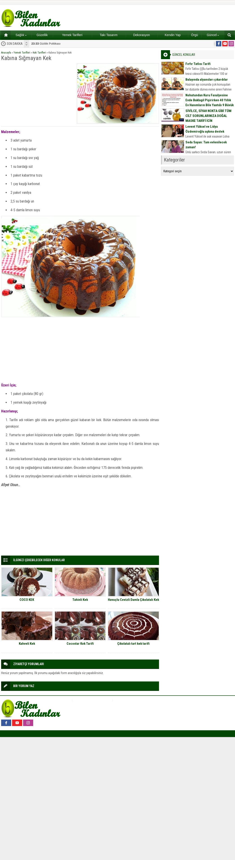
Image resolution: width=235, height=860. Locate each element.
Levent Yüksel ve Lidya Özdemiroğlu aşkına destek (204, 129)
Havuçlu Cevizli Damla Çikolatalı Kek (133, 600)
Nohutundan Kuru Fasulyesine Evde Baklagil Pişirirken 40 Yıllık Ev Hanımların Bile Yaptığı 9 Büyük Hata (209, 102)
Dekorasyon (141, 35)
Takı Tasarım (109, 35)
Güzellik (42, 35)
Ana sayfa (4, 35)
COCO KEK (27, 600)
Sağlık (20, 35)
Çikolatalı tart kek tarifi (133, 644)
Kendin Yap (173, 35)
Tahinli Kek (80, 600)
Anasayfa (6, 52)
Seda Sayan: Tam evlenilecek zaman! (206, 144)
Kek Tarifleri (39, 52)
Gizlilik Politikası (46, 43)
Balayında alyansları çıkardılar (206, 80)
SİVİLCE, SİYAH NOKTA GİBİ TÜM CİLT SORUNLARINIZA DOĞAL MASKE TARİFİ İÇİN (208, 116)
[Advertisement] (37, 91)
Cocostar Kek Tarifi (80, 644)
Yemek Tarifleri (72, 35)
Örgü (194, 35)
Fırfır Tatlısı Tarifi (198, 64)
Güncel (213, 35)
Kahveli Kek (27, 644)
